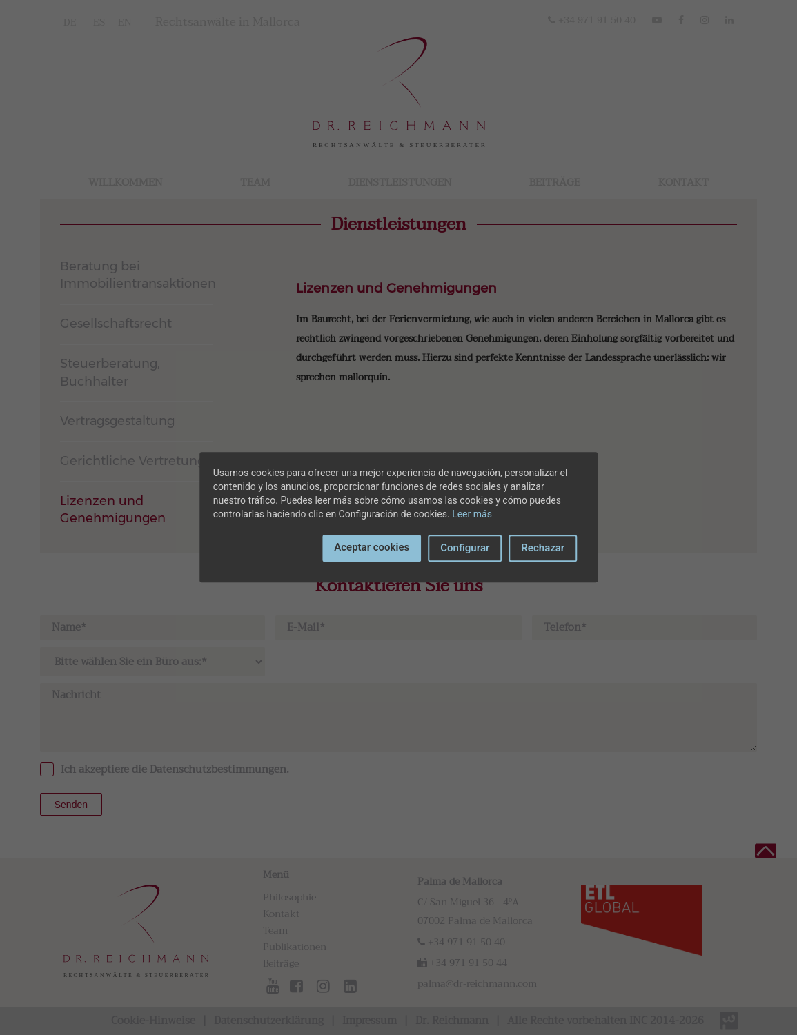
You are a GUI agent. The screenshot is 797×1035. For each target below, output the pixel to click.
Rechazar (542, 548)
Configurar (464, 548)
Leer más (472, 514)
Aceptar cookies (371, 547)
